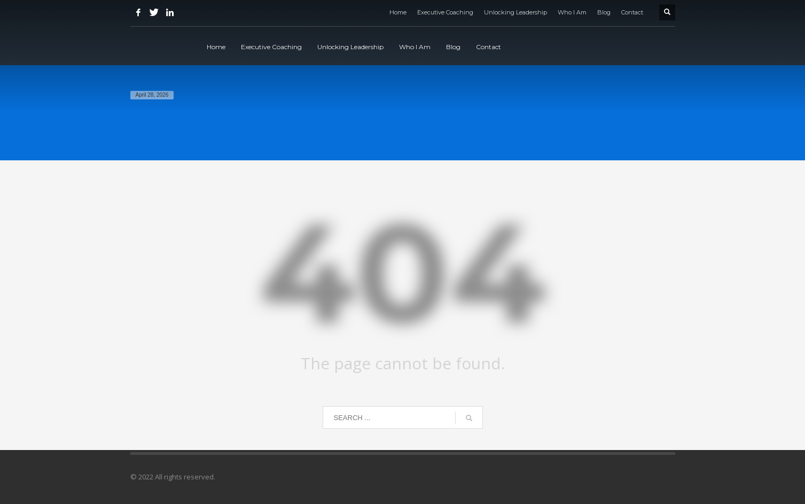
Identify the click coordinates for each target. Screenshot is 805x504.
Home (398, 12)
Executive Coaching (445, 12)
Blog (604, 12)
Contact (632, 12)
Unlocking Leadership (515, 12)
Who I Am (572, 12)
